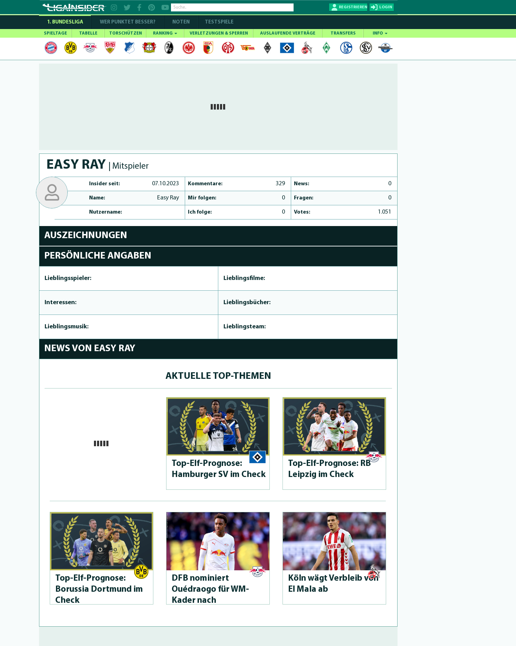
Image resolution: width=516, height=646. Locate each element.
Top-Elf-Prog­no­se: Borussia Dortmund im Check (99, 589)
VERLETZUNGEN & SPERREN (219, 33)
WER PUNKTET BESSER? (127, 22)
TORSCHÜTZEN (125, 33)
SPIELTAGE (55, 33)
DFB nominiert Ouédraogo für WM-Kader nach (210, 589)
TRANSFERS (343, 33)
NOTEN (181, 22)
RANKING (165, 33)
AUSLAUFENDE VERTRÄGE (287, 33)
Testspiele (218, 22)
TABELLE (88, 33)
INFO (380, 33)
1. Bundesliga (65, 22)
